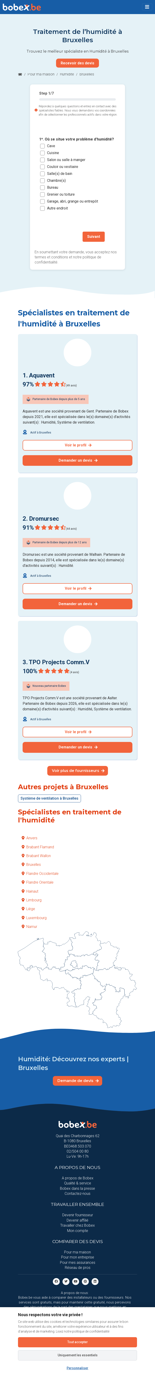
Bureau (52, 187)
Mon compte (77, 1231)
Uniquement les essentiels (78, 1355)
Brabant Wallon (36, 856)
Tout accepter (77, 1342)
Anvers (29, 838)
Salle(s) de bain (59, 173)
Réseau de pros (77, 1267)
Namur (29, 926)
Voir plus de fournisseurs (78, 770)
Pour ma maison (41, 74)
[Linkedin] (95, 1281)
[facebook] (56, 1281)
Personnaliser (77, 1368)
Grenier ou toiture (61, 194)
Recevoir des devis (77, 63)
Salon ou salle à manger (66, 160)
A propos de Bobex (77, 1178)
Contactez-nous (77, 1193)
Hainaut (30, 891)
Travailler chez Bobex (77, 1225)
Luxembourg (34, 918)
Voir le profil (78, 445)
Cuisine (53, 153)
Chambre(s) (56, 180)
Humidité (67, 74)
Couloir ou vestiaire (62, 166)
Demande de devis (78, 1081)
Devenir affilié (77, 1220)
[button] (147, 7)
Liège (28, 909)
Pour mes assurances (77, 1262)
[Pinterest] (85, 1281)
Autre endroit (57, 208)
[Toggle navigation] (147, 6)
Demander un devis (78, 460)
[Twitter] (66, 1281)
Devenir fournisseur (77, 1215)
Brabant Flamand (38, 847)
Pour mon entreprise (77, 1257)
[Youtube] (75, 1281)
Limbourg (32, 900)
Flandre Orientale (38, 882)
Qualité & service (77, 1183)
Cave (51, 146)
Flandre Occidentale (40, 873)
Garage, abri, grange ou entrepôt (72, 201)
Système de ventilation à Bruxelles (49, 798)
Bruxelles (31, 864)
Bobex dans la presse (77, 1188)
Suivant (93, 236)
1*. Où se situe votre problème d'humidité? (76, 139)
